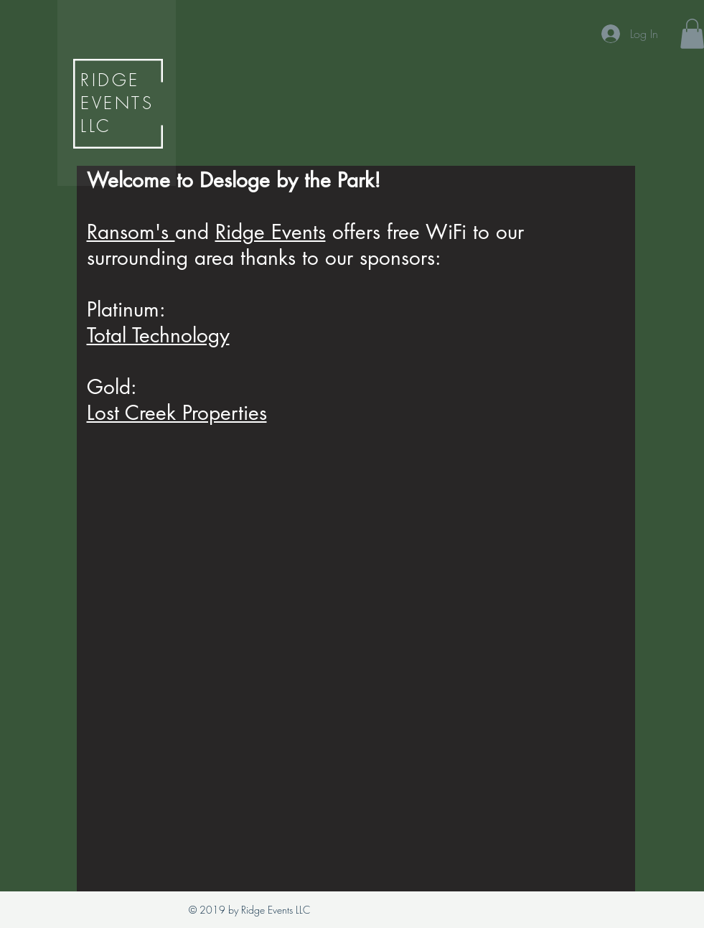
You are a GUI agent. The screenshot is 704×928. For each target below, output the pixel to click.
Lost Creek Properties (177, 413)
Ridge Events (270, 232)
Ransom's (131, 232)
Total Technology (158, 335)
